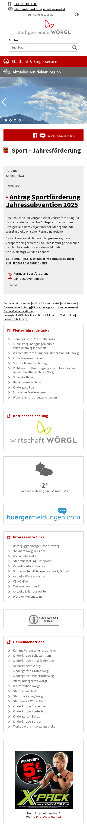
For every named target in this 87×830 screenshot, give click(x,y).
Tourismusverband (26, 586)
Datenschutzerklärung (17, 307)
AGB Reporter (69, 303)
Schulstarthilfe (23, 377)
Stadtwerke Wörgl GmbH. (30, 701)
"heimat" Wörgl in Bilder (29, 551)
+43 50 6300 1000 (25, 4)
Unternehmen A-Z (67, 307)
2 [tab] (10, 120)
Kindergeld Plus (24, 387)
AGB (34, 303)
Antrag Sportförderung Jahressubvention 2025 (43, 200)
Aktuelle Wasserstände (29, 576)
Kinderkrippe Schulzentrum (32, 655)
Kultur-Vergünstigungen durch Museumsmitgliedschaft (33, 346)
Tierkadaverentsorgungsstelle (34, 726)
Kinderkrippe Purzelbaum (30, 706)
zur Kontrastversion (41, 14)
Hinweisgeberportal (43, 307)
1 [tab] (6, 120)
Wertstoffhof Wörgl (26, 686)
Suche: (14, 40)
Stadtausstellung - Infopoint (32, 561)
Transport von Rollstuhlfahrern (34, 339)
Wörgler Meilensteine (28, 596)
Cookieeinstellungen (15, 319)
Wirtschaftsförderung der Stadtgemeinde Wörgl (46, 353)
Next (83, 102)
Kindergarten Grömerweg (31, 671)
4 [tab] (20, 120)
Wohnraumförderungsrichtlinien (35, 397)
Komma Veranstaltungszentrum (35, 650)
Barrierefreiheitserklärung (18, 311)
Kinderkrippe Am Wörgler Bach (34, 661)
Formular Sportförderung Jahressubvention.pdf (31, 276)
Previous (3, 102)
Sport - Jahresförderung (30, 363)
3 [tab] (15, 120)
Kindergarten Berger (27, 716)
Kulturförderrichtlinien (28, 358)
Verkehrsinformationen (29, 566)
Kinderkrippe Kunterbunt (30, 711)
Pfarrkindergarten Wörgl (30, 681)
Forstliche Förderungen (29, 392)
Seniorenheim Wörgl (27, 666)
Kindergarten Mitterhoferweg (33, 676)
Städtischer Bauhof (26, 691)
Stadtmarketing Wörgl (28, 696)
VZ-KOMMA (20, 581)
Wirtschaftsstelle (24, 556)
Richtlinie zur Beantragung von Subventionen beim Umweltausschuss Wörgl (44, 370)
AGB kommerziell (49, 303)
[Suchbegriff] (43, 47)
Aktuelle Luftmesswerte (29, 591)
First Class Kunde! (48, 817)
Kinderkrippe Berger (27, 721)
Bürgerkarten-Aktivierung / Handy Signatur (42, 571)
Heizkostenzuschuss (27, 382)
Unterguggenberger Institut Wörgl (36, 546)
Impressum (24, 303)
